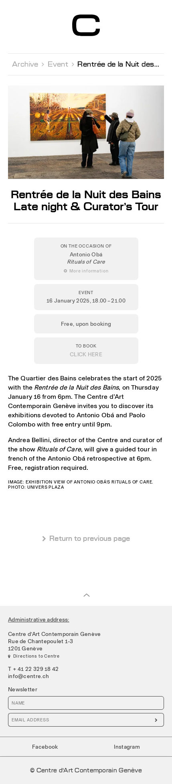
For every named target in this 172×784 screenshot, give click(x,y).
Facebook (45, 746)
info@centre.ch (28, 676)
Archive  (28, 64)
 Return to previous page (86, 538)
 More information (86, 271)
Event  (61, 64)
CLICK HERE (86, 354)
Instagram (127, 746)
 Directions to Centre (34, 656)
